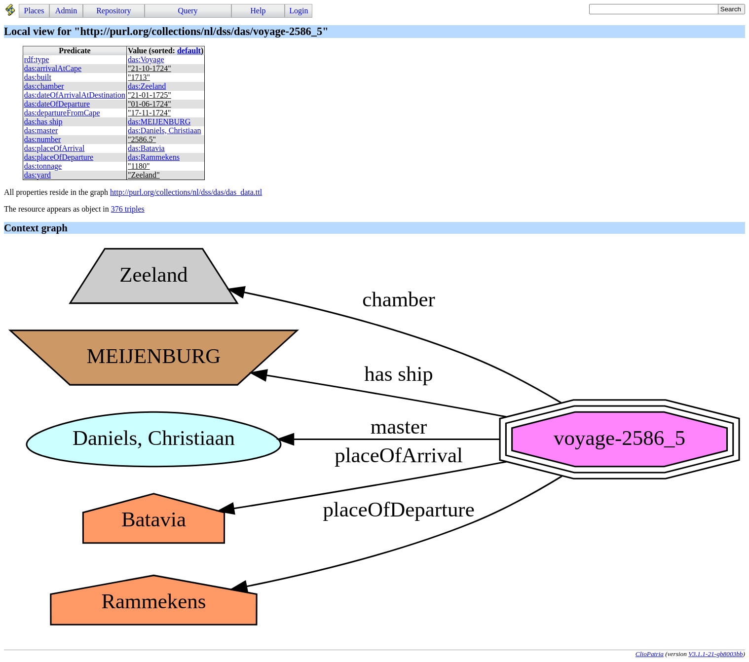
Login (298, 10)
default (189, 50)
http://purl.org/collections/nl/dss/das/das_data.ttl (186, 192)
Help (257, 10)
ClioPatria (650, 654)
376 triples (128, 209)
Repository (113, 10)
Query (188, 10)
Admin (66, 10)
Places (34, 10)
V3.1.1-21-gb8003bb (715, 654)
